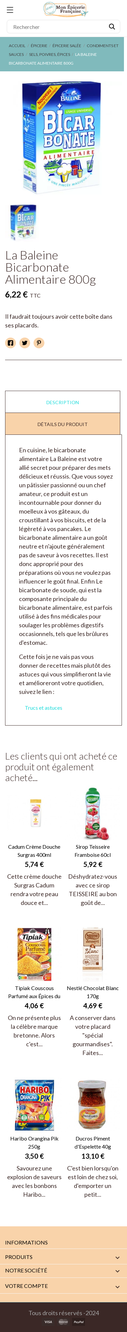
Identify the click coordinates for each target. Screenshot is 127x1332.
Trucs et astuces (43, 707)
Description (62, 402)
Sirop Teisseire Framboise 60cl (93, 850)
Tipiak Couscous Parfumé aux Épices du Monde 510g (34, 992)
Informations (26, 1242)
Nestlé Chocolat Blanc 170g (93, 992)
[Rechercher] (63, 26)
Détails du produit (63, 424)
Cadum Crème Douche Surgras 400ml (34, 850)
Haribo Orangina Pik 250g (34, 1142)
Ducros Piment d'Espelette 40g (93, 1142)
